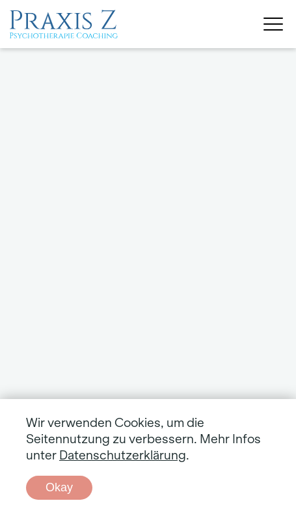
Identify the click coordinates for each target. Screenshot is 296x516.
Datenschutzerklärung (122, 455)
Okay (59, 487)
